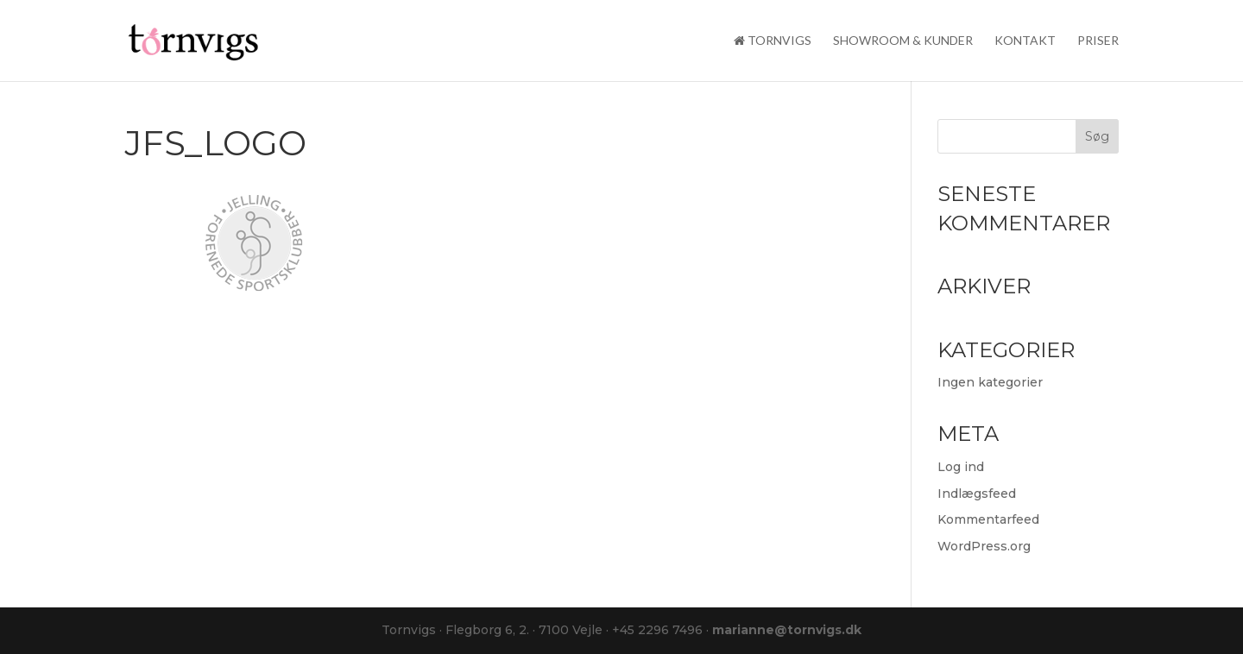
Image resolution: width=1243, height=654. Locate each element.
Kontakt (1025, 41)
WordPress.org (984, 546)
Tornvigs (772, 41)
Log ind (960, 467)
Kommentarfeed (988, 519)
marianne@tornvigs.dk (786, 630)
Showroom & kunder (903, 41)
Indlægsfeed (976, 493)
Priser (1098, 41)
